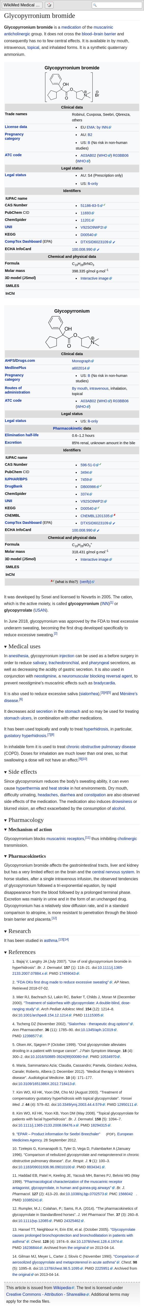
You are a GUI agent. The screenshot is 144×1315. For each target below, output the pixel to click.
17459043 (67, 973)
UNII (8, 227)
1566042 (126, 1194)
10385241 (30, 1200)
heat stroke (59, 788)
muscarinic (103, 27)
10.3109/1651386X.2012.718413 (45, 1084)
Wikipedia (62, 1288)
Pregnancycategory (14, 136)
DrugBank (13, 486)
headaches (48, 795)
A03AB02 (88, 155)
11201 (86, 220)
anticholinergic (17, 34)
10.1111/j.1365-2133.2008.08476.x (46, 1125)
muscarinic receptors (65, 838)
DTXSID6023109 (94, 242)
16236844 (30, 1248)
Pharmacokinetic (67, 428)
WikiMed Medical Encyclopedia (23, 5)
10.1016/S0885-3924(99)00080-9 (58, 1057)
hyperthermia (28, 788)
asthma (50, 940)
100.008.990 (82, 249)
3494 (85, 472)
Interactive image (95, 278)
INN (105, 603)
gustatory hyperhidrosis (25, 736)
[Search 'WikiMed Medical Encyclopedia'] (116, 5)
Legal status (15, 175)
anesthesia (18, 656)
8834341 (94, 1167)
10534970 (108, 1057)
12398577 (30, 1036)
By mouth (80, 388)
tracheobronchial (64, 663)
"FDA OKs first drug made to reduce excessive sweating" (62, 982)
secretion (44, 711)
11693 (86, 213)
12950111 (125, 1104)
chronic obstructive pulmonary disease (101, 747)
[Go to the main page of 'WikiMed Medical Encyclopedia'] (23, 5)
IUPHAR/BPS (16, 479)
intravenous (98, 388)
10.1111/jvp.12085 (33, 1221)
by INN (102, 127)
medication (71, 27)
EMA (91, 127)
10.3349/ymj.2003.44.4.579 (79, 1104)
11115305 (92, 1015)
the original (76, 1248)
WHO (102, 155)
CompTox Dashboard (23, 241)
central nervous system (113, 872)
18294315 (99, 1125)
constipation (95, 795)
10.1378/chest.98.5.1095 (59, 1268)
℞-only (93, 184)
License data (16, 127)
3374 (85, 494)
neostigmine (45, 676)
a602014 (79, 368)
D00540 (87, 235)
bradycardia (104, 683)
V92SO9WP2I (92, 227)
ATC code (13, 155)
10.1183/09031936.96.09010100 (44, 1167)
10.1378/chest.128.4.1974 (97, 1241)
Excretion (13, 442)
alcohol (118, 808)
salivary (39, 663)
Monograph (81, 361)
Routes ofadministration (17, 390)
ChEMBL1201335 (95, 516)
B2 (90, 135)
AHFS (10, 360)
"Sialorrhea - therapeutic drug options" (98, 1024)
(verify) (85, 582)
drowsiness (122, 801)
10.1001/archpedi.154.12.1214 (43, 1015)
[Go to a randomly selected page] (50, 5)
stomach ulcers (18, 718)
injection (66, 656)
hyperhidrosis (96, 729)
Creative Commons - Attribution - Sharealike (46, 1294)
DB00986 (88, 487)
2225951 (102, 1268)
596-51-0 (88, 465)
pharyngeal (99, 663)
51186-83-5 (90, 206)
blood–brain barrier (99, 34)
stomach (72, 711)
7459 (85, 480)
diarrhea (67, 795)
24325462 (72, 1221)
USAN (40, 610)
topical (33, 47)
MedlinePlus (15, 368)
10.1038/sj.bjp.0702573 (85, 1194)
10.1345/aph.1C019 (97, 1030)
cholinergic (127, 838)
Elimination (22, 435)
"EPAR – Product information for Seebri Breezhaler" (58, 1134)
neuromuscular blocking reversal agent (97, 676)
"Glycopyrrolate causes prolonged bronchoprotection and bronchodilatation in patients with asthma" (73, 1235)
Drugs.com (25, 360)
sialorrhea (89, 694)
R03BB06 (121, 155)
